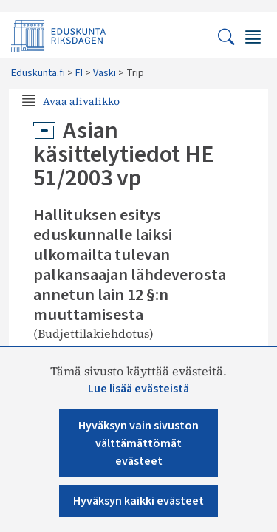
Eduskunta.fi (38, 73)
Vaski (104, 73)
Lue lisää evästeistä (138, 389)
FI (79, 73)
